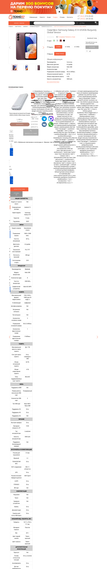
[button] (33, 3)
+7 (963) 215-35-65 (32, 107)
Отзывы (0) (16, 178)
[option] (27, 32)
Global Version (60, 40)
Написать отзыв (70, 23)
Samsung (69, 48)
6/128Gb (76, 33)
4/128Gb (67, 33)
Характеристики (19, 173)
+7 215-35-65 (85, 2)
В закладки (87, 37)
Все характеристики (53, 68)
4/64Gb (58, 33)
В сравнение (90, 37)
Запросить (19, 110)
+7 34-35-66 (85, 5)
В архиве (92, 33)
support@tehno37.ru (32, 113)
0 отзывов (61, 23)
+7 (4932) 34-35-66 (32, 110)
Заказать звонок (97, 3)
